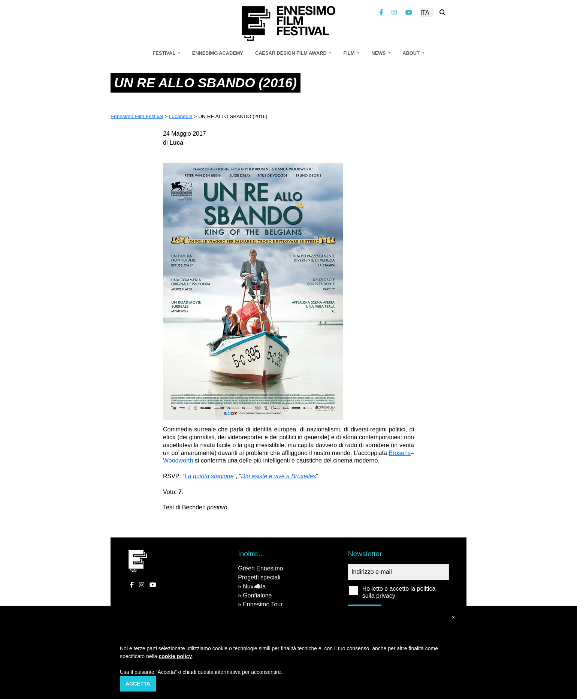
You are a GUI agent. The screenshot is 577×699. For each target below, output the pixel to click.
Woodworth (178, 460)
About (411, 53)
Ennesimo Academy (217, 53)
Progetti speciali (259, 577)
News (379, 53)
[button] (453, 617)
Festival (164, 53)
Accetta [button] (138, 684)
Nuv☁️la (254, 586)
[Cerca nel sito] (442, 12)
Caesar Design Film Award (291, 53)
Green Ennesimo (260, 568)
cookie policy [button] (175, 656)
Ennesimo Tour (263, 604)
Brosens (400, 453)
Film (349, 53)
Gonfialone (257, 595)
